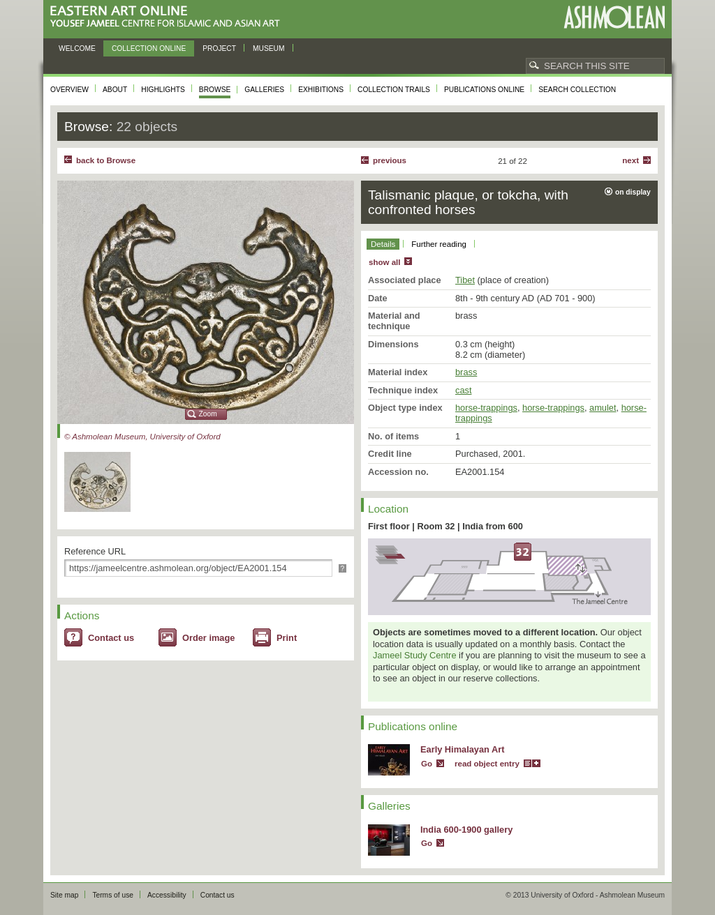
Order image (208, 638)
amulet (602, 407)
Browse (215, 89)
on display (633, 192)
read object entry (487, 763)
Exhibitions (321, 89)
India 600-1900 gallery (466, 829)
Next (630, 160)
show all (384, 262)
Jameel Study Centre (415, 655)
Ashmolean (614, 17)
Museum (269, 48)
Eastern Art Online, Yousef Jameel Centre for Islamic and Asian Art (168, 17)
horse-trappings (486, 407)
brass (466, 372)
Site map (64, 895)
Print (287, 638)
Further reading (438, 244)
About (115, 89)
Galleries (264, 89)
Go (426, 763)
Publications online (484, 89)
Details (383, 244)
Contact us (111, 638)
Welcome (77, 48)
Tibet (465, 280)
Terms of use (112, 895)
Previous (389, 160)
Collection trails (394, 89)
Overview (69, 89)
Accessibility (166, 895)
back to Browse (105, 160)
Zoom (208, 414)
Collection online (149, 48)
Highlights (163, 89)
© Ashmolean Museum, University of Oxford (142, 436)
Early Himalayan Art (462, 749)
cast (463, 390)
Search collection (577, 89)
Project (219, 48)
